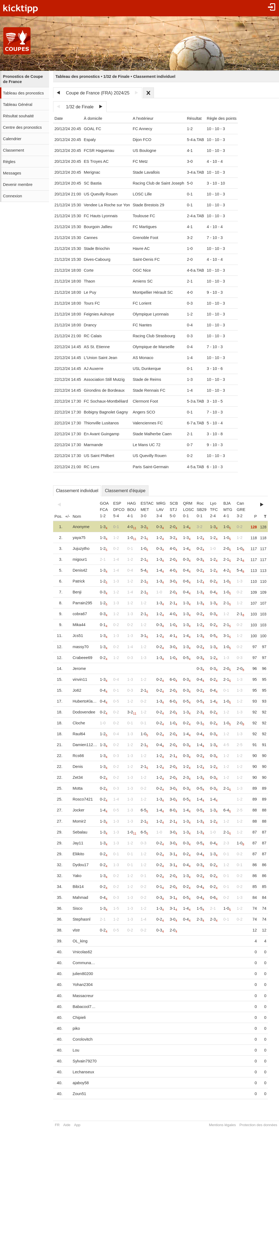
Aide (66, 1125)
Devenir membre (17, 184)
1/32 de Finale (79, 107)
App (77, 1125)
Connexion (12, 196)
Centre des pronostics (22, 127)
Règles (9, 162)
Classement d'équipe (125, 490)
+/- (67, 516)
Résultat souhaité (18, 116)
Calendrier (12, 139)
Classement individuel (77, 490)
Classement (13, 150)
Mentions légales (222, 1125)
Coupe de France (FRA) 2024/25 (97, 93)
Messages (12, 173)
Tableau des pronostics (23, 93)
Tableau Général (17, 104)
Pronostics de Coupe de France (23, 79)
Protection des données (258, 1125)
